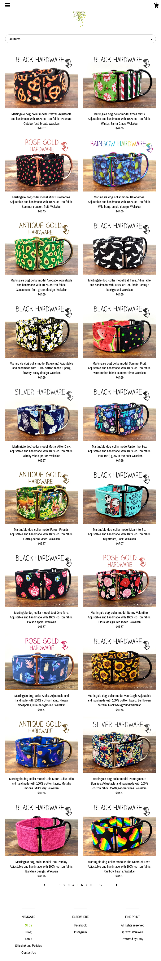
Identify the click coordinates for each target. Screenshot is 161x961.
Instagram (80, 932)
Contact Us (28, 952)
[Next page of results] (117, 885)
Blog (29, 932)
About (28, 939)
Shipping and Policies (28, 945)
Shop (28, 925)
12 (100, 885)
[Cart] (156, 6)
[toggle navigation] (7, 5)
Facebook (80, 925)
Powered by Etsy (132, 939)
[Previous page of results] (45, 885)
